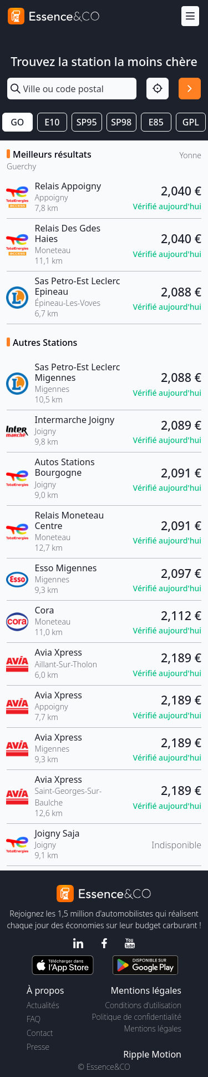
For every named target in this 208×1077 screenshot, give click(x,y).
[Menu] (190, 16)
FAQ (33, 1019)
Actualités (43, 1005)
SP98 (121, 122)
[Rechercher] (190, 89)
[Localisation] (157, 89)
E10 (51, 122)
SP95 (87, 122)
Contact (40, 1033)
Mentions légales (152, 1028)
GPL (190, 122)
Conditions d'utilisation (143, 1005)
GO (17, 122)
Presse (38, 1046)
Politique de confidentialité (136, 1016)
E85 (156, 122)
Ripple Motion (152, 1054)
